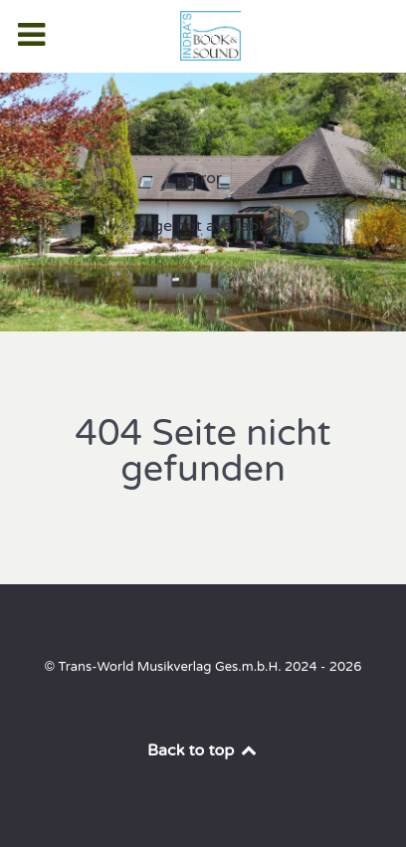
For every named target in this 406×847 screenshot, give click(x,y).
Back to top (203, 750)
